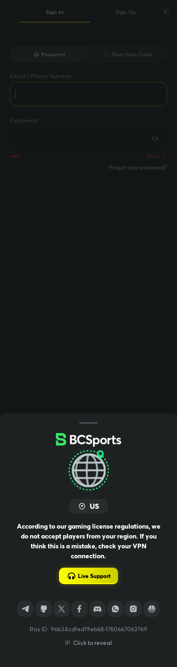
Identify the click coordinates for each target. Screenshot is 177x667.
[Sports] (151, 609)
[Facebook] (79, 609)
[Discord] (97, 609)
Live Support (88, 576)
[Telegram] (25, 609)
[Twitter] (61, 609)
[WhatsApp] (115, 609)
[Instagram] (133, 609)
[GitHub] (43, 609)
